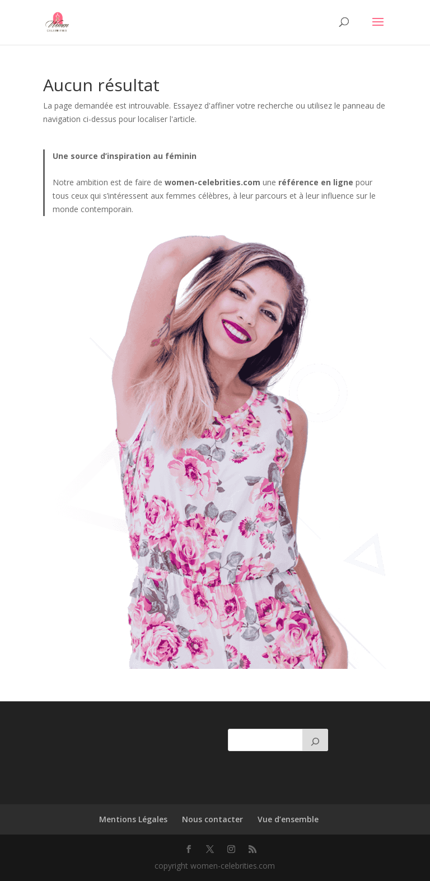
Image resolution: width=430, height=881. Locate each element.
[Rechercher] (315, 740)
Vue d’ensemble (288, 819)
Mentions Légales (133, 819)
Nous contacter (212, 819)
